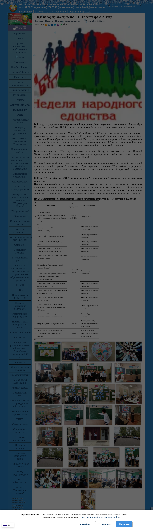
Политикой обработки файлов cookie (99, 516)
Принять (124, 524)
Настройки (84, 524)
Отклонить (104, 524)
